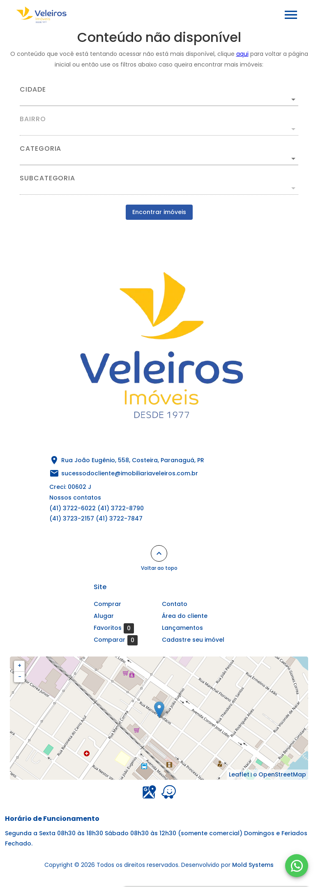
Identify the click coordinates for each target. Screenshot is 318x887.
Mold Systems (253, 865)
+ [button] (19, 665)
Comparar (116, 640)
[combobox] (159, 96)
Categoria (40, 148)
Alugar (104, 616)
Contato (174, 604)
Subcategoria (47, 178)
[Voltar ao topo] (159, 553)
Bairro (33, 119)
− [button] (19, 677)
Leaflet (239, 774)
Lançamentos (182, 628)
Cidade (33, 89)
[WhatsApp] (296, 865)
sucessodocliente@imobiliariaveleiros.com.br (129, 473)
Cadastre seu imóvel (193, 640)
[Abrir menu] (291, 15)
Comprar (107, 604)
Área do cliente (184, 616)
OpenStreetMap (282, 774)
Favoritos (114, 628)
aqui (242, 54)
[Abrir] (293, 99)
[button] (159, 158)
